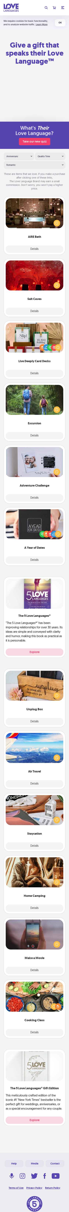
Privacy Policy (34, 1188)
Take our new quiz (35, 141)
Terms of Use (16, 1188)
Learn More (41, 24)
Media (34, 1163)
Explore (35, 652)
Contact (55, 1163)
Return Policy (52, 1188)
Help (14, 1163)
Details (34, 249)
